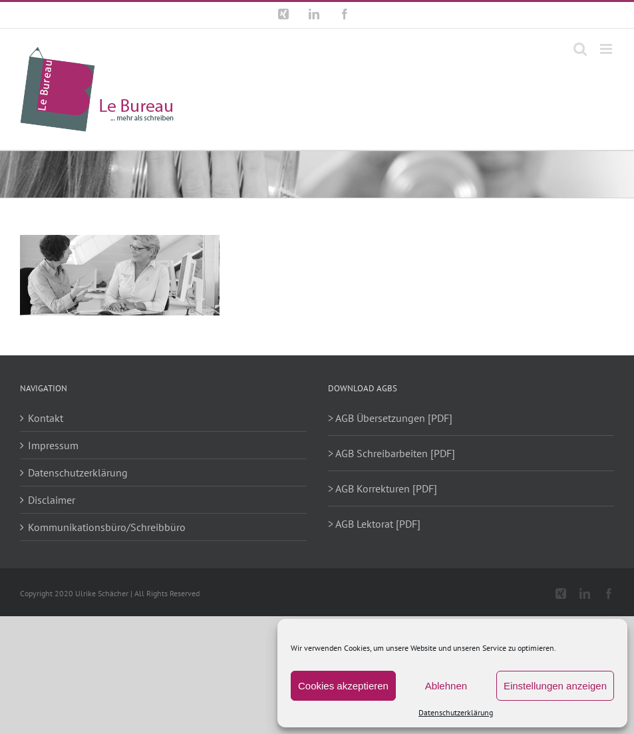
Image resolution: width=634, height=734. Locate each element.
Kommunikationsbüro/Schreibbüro (107, 527)
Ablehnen (446, 685)
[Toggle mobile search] (580, 49)
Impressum (53, 445)
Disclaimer (51, 499)
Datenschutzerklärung (455, 712)
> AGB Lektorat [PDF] (374, 523)
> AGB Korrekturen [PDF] (382, 488)
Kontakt (45, 418)
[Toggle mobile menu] (607, 49)
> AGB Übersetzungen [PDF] (390, 418)
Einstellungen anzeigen (555, 685)
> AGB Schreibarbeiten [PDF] (391, 453)
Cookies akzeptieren (343, 685)
